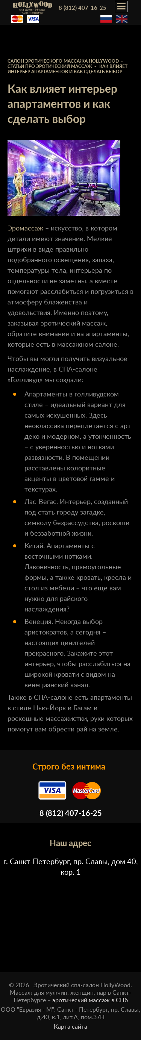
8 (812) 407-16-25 (82, 8)
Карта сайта (70, 1027)
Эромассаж (25, 228)
